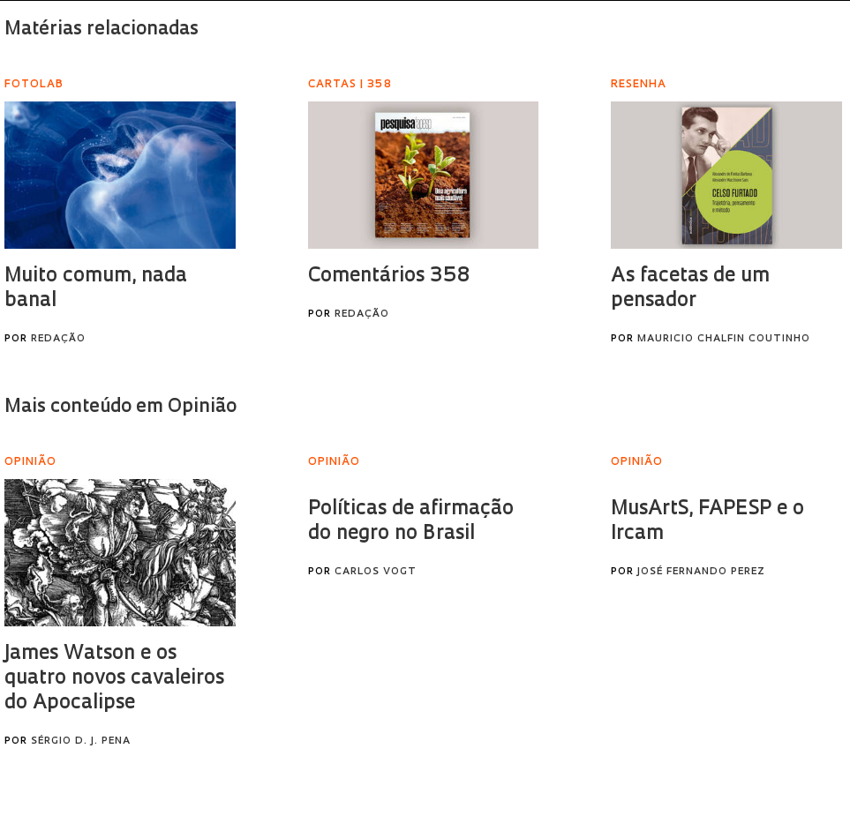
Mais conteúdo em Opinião (120, 407)
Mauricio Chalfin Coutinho (723, 339)
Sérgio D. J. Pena (81, 741)
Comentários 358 (389, 276)
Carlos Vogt (376, 572)
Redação (58, 339)
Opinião (334, 462)
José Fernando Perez (701, 572)
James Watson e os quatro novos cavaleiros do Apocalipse (114, 679)
